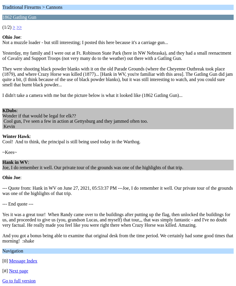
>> (19, 27)
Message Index (23, 260)
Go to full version (19, 280)
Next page (18, 270)
